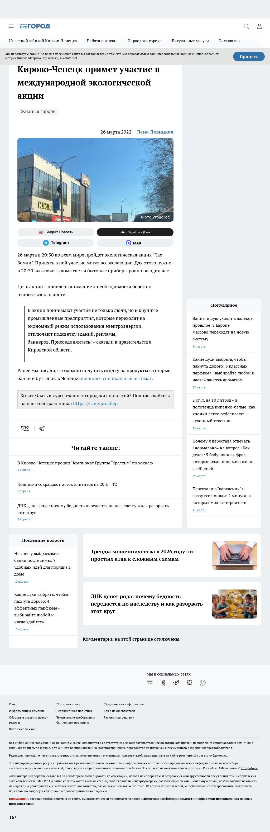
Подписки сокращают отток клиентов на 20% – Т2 (95, 488)
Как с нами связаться (119, 711)
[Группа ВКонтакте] (150, 682)
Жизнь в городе (38, 111)
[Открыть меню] (11, 26)
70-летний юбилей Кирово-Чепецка (42, 40)
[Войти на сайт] (259, 26)
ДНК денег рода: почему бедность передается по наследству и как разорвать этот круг (95, 513)
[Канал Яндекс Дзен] (135, 232)
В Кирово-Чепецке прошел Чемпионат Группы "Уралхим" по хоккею (95, 466)
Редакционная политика (74, 711)
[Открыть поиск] (246, 26)
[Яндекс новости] (55, 232)
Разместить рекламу (119, 717)
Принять (249, 56)
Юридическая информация (124, 704)
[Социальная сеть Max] (135, 243)
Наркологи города (145, 40)
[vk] (25, 428)
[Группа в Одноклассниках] (163, 682)
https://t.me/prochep (95, 403)
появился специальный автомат (116, 378)
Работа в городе (102, 40)
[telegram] (43, 428)
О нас (13, 704)
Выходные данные (22, 729)
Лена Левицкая (155, 132)
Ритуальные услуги (190, 40)
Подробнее (249, 768)
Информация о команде (27, 711)
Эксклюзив (229, 40)
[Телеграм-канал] (55, 243)
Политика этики (68, 704)
